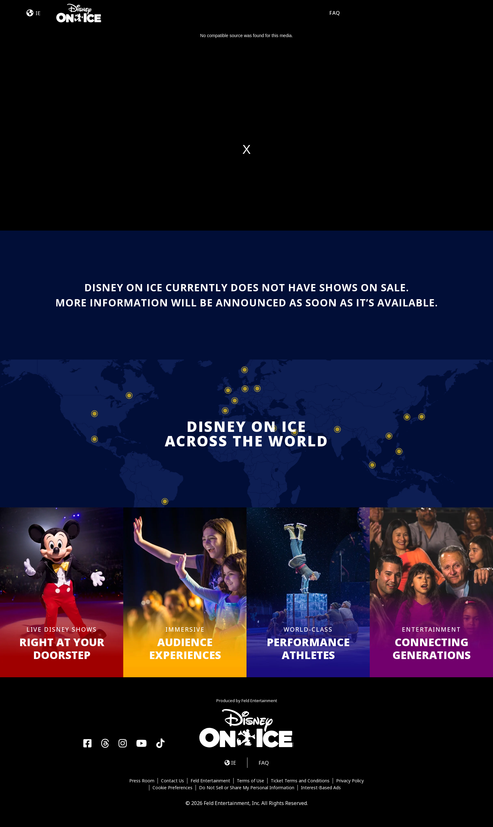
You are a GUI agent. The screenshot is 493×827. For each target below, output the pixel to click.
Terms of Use (250, 781)
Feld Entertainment (210, 781)
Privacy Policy (350, 781)
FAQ (334, 12)
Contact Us (172, 781)
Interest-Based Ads (321, 788)
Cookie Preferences (172, 788)
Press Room (141, 781)
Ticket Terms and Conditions (300, 781)
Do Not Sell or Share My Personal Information (246, 788)
